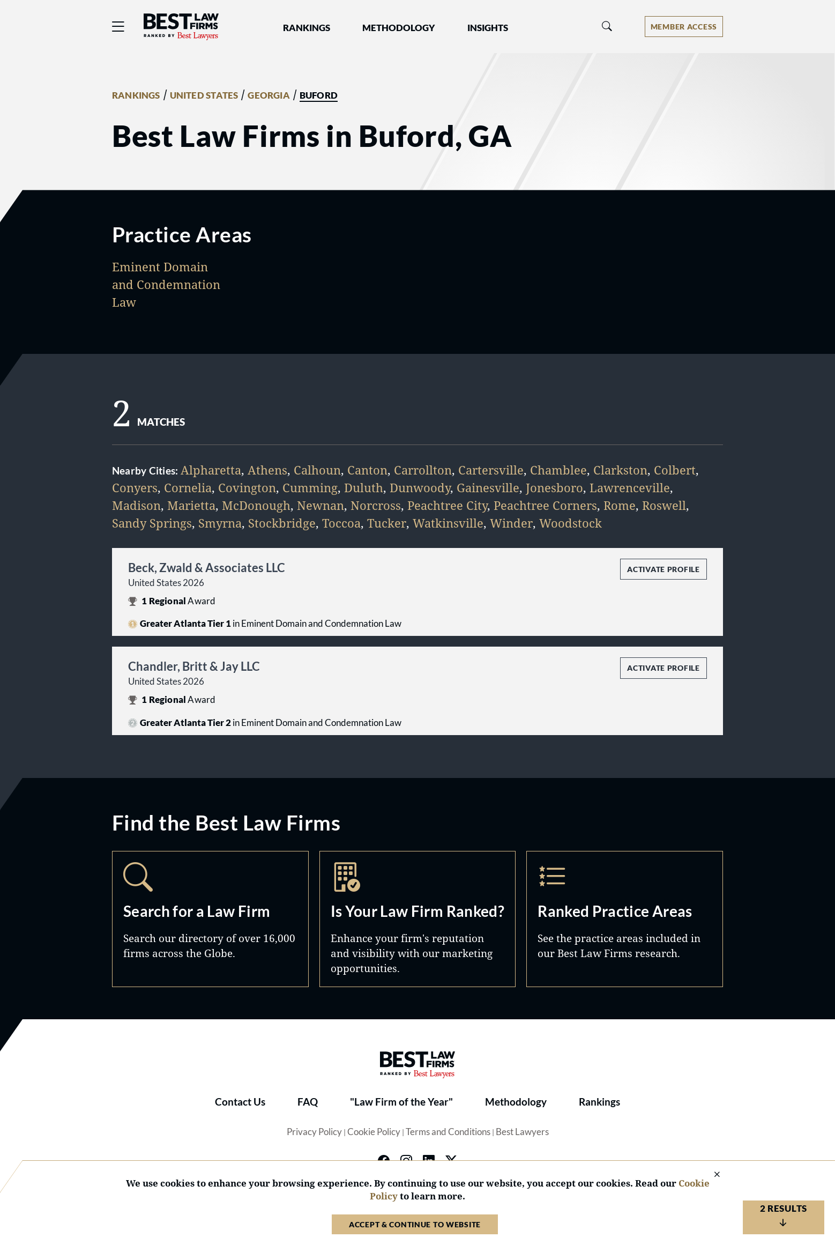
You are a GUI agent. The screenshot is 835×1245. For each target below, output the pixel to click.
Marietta (191, 505)
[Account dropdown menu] (684, 26)
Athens (267, 470)
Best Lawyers (522, 1132)
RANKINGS (136, 95)
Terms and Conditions (448, 1132)
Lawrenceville (630, 487)
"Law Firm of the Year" (401, 1102)
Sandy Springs (152, 523)
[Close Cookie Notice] (710, 1175)
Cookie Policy (373, 1132)
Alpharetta (211, 470)
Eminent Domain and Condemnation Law (166, 284)
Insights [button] (487, 28)
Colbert (675, 470)
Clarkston (620, 470)
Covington (247, 487)
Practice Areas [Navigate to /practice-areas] (624, 919)
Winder (511, 523)
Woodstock (570, 523)
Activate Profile (663, 569)
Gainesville (488, 487)
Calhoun (317, 470)
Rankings (599, 1102)
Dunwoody (420, 487)
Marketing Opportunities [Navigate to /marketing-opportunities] (418, 919)
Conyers (135, 487)
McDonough (256, 505)
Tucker (386, 523)
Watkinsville (448, 523)
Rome (619, 505)
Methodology (516, 1102)
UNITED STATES (204, 95)
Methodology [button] (398, 28)
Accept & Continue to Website (415, 1224)
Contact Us (240, 1102)
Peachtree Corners (545, 505)
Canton (367, 470)
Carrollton (423, 470)
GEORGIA (268, 95)
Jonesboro (554, 487)
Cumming (310, 487)
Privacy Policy (314, 1132)
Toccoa (341, 523)
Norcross (376, 505)
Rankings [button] (306, 28)
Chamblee (558, 470)
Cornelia (188, 487)
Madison (136, 505)
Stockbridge (282, 523)
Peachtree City (447, 505)
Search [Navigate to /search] (210, 919)
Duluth (363, 487)
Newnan (320, 505)
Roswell (664, 505)
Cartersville (491, 470)
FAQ (307, 1102)
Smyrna (220, 523)
